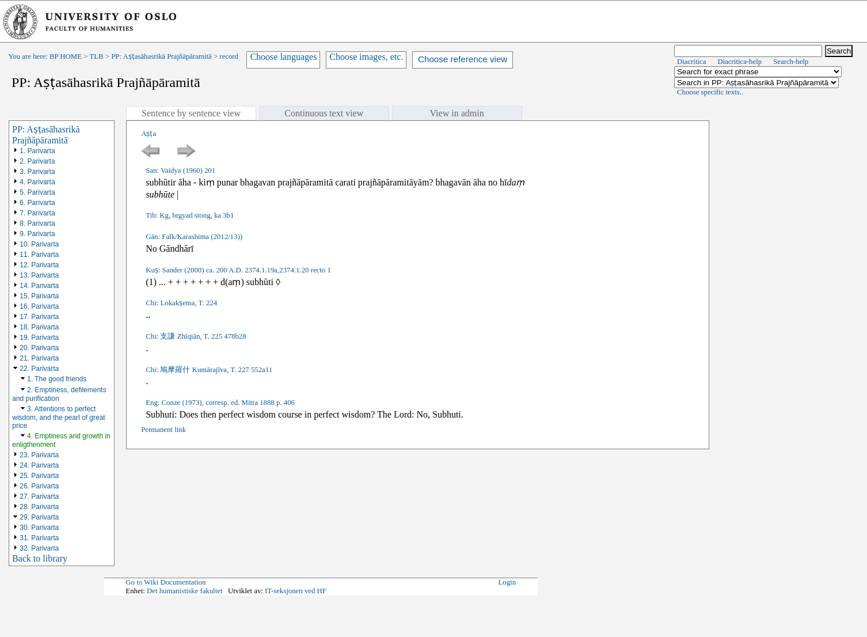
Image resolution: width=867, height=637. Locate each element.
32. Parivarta (39, 548)
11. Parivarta (39, 255)
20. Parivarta (39, 348)
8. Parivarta (37, 223)
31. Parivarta (39, 538)
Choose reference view (462, 59)
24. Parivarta (39, 465)
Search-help (790, 62)
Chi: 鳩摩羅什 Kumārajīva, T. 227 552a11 (209, 370)
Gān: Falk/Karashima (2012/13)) (194, 237)
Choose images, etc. (366, 57)
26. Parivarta (39, 486)
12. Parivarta (39, 265)
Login (507, 582)
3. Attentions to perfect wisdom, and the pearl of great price (58, 417)
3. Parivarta (37, 172)
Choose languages (283, 57)
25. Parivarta (39, 476)
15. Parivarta (39, 296)
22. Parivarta (39, 369)
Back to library (39, 558)
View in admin (457, 113)
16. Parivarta (39, 306)
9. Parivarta (37, 234)
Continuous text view (323, 113)
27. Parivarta (39, 496)
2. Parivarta (37, 161)
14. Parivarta (39, 286)
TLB (96, 56)
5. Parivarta (37, 192)
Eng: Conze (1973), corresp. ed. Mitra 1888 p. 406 (220, 403)
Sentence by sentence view (191, 113)
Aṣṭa (148, 134)
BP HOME (66, 56)
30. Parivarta (39, 528)
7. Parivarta (37, 213)
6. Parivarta (37, 203)
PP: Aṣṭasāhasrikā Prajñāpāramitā (161, 56)
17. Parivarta (39, 317)
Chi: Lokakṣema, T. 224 (181, 303)
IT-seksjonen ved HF (295, 591)
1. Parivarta (37, 151)
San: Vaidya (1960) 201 (180, 170)
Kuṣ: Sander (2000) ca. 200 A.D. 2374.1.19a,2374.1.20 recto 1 (238, 270)
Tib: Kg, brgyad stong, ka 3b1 (190, 215)
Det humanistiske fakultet (185, 591)
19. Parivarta (39, 337)
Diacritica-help (739, 62)
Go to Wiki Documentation (166, 582)
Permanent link (163, 430)
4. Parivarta (37, 182)
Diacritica (691, 62)
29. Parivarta (39, 517)
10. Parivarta (39, 244)
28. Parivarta (39, 507)
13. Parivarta (39, 275)
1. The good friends (56, 379)
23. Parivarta (39, 455)
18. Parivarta (39, 327)
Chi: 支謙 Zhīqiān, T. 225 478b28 (196, 336)
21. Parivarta (39, 358)
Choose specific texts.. (710, 92)
